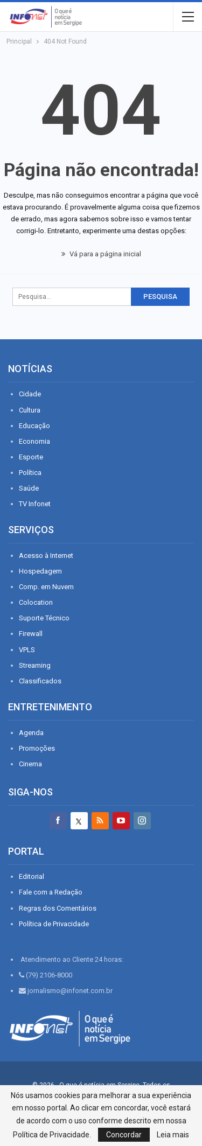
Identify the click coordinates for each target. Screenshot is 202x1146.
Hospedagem (40, 571)
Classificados (40, 681)
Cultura (29, 410)
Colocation (36, 602)
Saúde (29, 488)
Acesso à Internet (46, 555)
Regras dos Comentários (57, 908)
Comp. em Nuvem (46, 587)
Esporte (31, 457)
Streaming (35, 665)
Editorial (31, 876)
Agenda (31, 733)
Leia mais (173, 1134)
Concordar (124, 1134)
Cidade (30, 394)
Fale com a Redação (50, 892)
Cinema (30, 764)
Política (30, 473)
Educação (34, 426)
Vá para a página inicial (101, 254)
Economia (34, 441)
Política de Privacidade (54, 924)
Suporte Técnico (44, 618)
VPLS (27, 650)
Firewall (31, 634)
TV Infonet (35, 504)
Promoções (37, 748)
